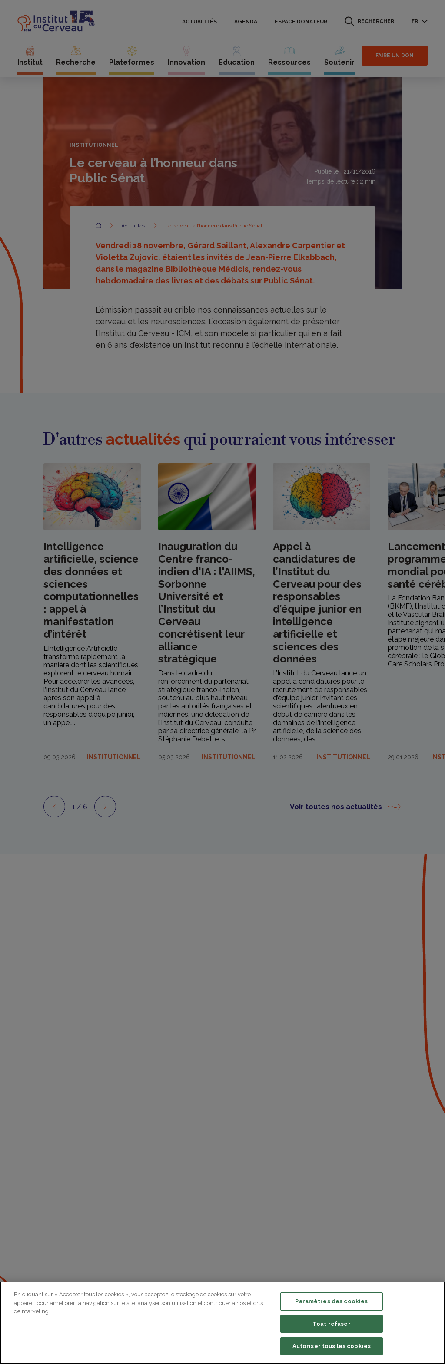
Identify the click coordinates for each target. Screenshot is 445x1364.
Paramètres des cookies (331, 1301)
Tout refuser (331, 1324)
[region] (222, 1323)
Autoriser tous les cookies (331, 1346)
